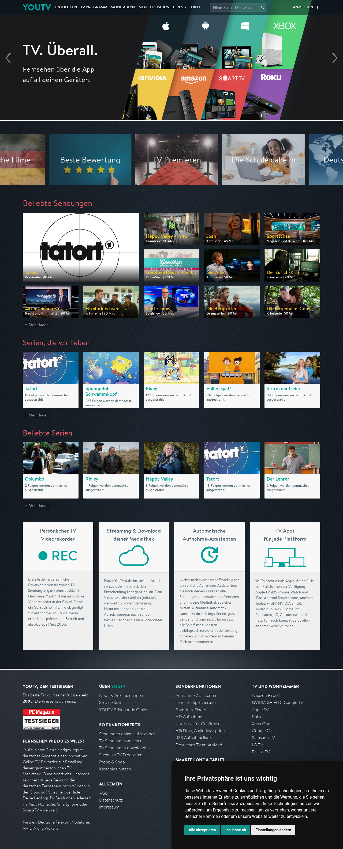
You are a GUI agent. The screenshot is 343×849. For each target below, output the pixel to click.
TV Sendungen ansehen (121, 741)
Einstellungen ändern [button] (273, 830)
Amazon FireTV (265, 695)
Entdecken (66, 7)
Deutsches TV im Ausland (199, 745)
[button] (317, 7)
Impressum (109, 807)
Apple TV (260, 710)
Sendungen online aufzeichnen (127, 734)
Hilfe (196, 7)
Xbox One (261, 723)
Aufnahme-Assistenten (197, 695)
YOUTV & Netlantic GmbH (123, 710)
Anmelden (303, 7)
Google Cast (263, 730)
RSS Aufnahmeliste (193, 737)
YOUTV (37, 7)
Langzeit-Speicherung (196, 702)
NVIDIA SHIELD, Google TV (277, 702)
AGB (103, 793)
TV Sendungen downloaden (124, 748)
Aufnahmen (129, 7)
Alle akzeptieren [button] (202, 830)
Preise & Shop (112, 762)
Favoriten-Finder (191, 710)
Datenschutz (111, 800)
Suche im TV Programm (120, 755)
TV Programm (94, 7)
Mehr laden (39, 324)
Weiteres (166, 7)
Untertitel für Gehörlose (198, 723)
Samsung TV (263, 737)
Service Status (112, 702)
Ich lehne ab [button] (236, 830)
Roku (256, 716)
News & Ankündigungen (121, 695)
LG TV (257, 745)
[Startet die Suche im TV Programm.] (238, 7)
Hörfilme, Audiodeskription (200, 730)
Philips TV (261, 752)
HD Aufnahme (189, 716)
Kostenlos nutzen (115, 769)
